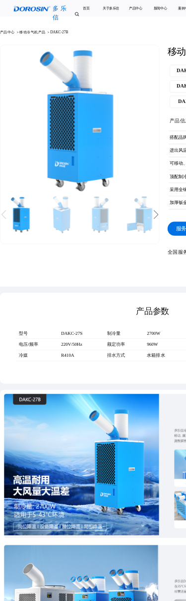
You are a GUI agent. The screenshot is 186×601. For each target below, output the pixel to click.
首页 (86, 8)
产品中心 (135, 8)
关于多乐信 (111, 8)
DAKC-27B (59, 32)
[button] (156, 214)
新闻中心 (160, 8)
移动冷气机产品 (32, 32)
